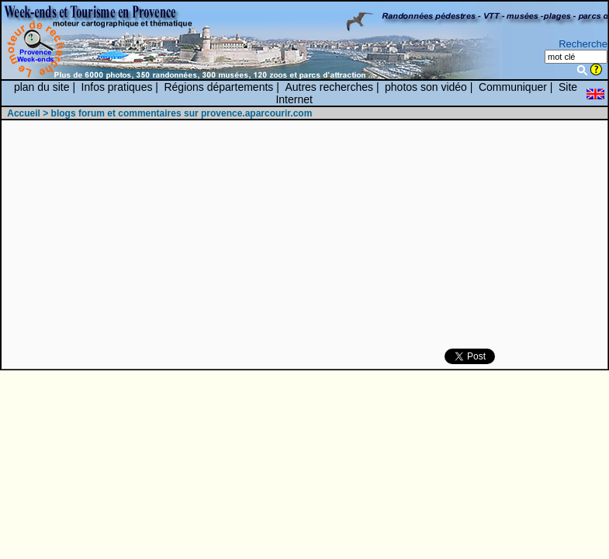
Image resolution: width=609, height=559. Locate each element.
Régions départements (218, 87)
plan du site (42, 87)
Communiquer (513, 87)
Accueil (23, 113)
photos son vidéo (426, 87)
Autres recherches (329, 87)
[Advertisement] (292, 235)
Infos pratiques (117, 87)
